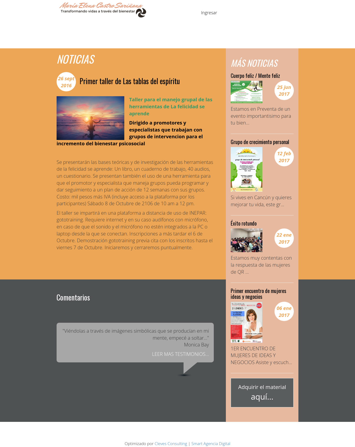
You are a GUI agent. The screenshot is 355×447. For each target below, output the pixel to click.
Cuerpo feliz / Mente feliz (255, 75)
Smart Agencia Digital (211, 443)
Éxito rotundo (244, 223)
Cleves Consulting (171, 443)
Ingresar (209, 12)
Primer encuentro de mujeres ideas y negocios (258, 293)
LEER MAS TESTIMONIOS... (180, 354)
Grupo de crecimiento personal (260, 142)
